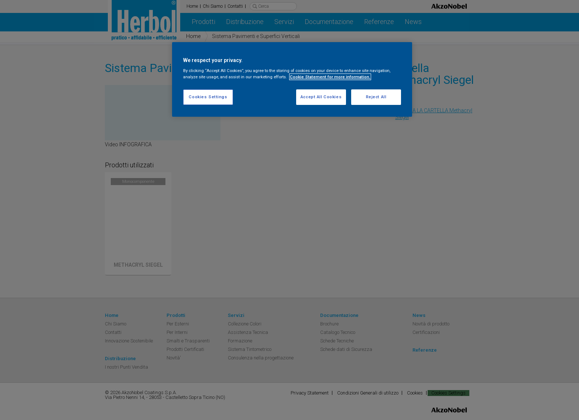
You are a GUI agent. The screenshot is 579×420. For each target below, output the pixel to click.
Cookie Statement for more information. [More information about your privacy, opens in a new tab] (330, 76)
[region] (292, 79)
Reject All (376, 96)
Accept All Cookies (321, 96)
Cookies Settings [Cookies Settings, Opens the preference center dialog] (208, 96)
